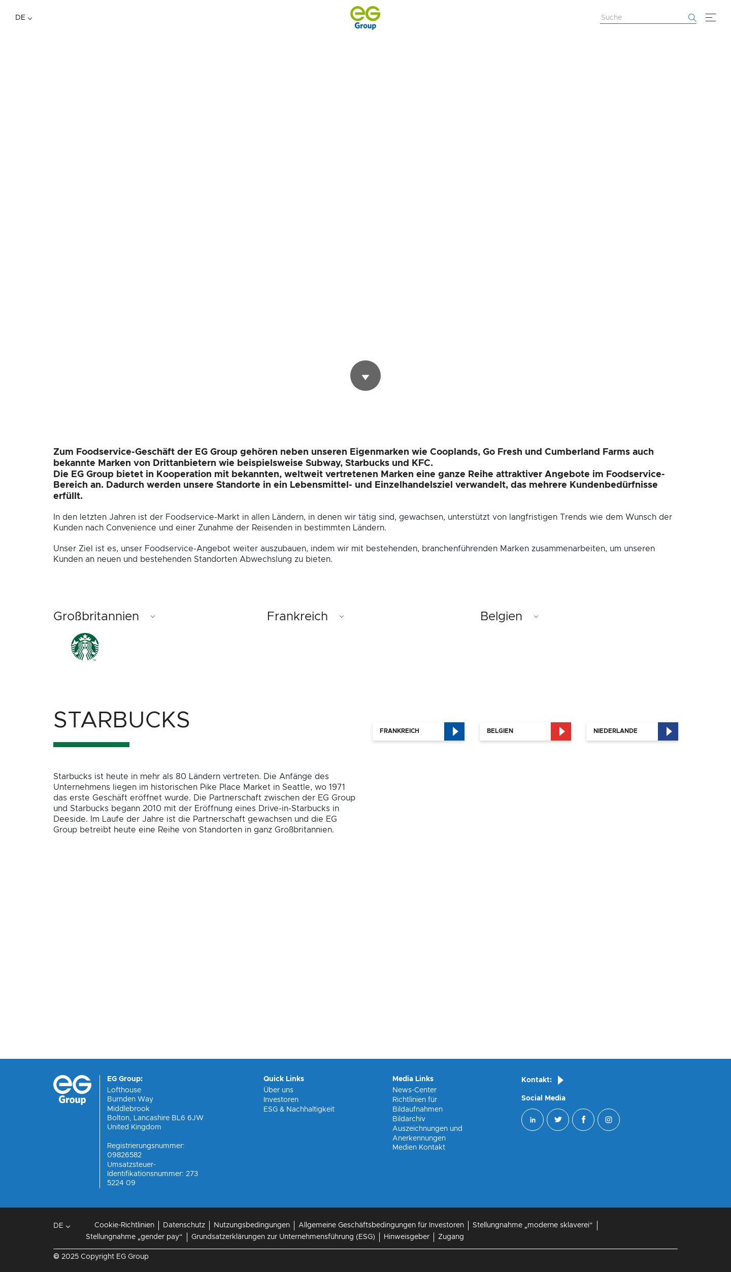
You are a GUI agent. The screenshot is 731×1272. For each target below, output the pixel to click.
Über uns (278, 1090)
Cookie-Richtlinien (124, 1225)
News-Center (414, 1090)
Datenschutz (184, 1225)
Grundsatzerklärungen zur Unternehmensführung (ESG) (283, 1237)
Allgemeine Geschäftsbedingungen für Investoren (381, 1225)
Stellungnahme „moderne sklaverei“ (533, 1225)
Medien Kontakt (418, 1147)
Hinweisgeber (406, 1237)
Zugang (451, 1237)
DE (20, 17)
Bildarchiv (408, 1119)
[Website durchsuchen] (648, 18)
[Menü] (711, 18)
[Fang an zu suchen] (692, 18)
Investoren (280, 1099)
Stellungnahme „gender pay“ (134, 1237)
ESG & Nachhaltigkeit (299, 1109)
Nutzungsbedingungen (252, 1225)
